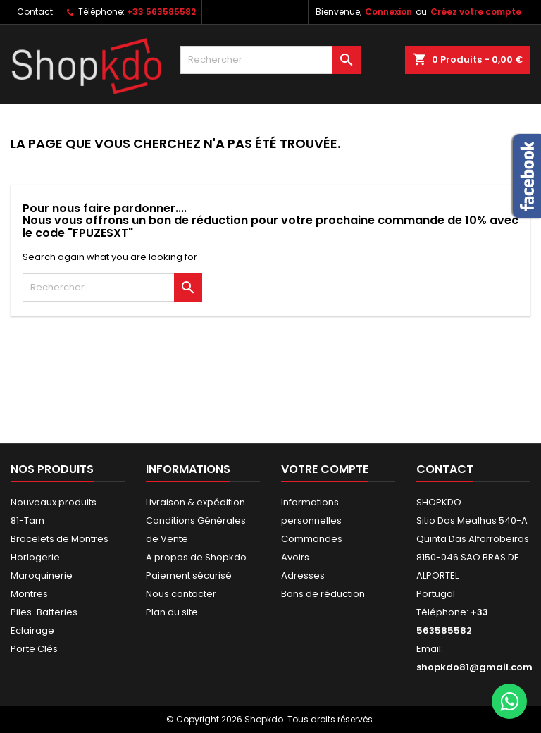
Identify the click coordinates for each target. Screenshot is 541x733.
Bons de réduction (323, 593)
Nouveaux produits (54, 502)
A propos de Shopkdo (196, 557)
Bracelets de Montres (59, 539)
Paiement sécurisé (189, 575)
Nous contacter (181, 593)
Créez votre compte (475, 12)
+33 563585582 (161, 12)
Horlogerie (35, 557)
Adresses (303, 575)
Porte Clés (34, 648)
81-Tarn (27, 520)
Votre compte (324, 469)
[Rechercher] (270, 60)
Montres (29, 593)
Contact (35, 12)
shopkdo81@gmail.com (474, 667)
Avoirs (295, 557)
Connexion (388, 12)
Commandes (311, 539)
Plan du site (172, 612)
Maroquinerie (42, 575)
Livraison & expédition (195, 502)
